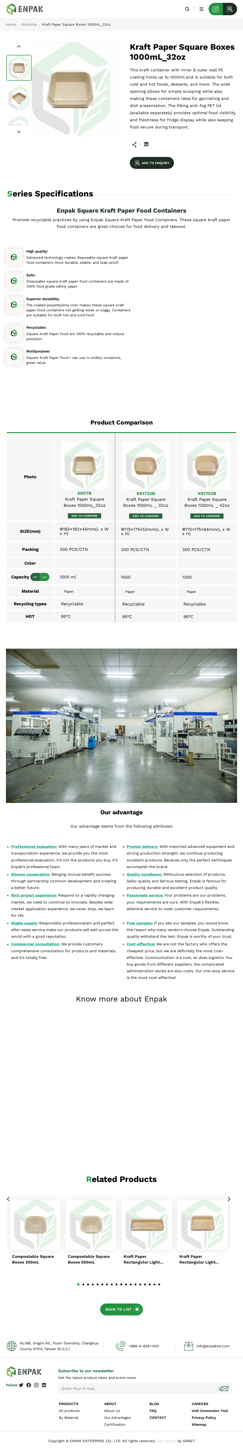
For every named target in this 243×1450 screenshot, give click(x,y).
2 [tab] (83, 1284)
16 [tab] (150, 1284)
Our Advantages (117, 1418)
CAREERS (200, 1404)
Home (11, 24)
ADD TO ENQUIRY (156, 163)
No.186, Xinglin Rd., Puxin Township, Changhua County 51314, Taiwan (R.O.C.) (59, 1346)
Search (187, 9)
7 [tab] (107, 1284)
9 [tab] (116, 1284)
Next (229, 1199)
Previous (8, 1199)
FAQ (153, 1411)
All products (69, 1411)
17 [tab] (154, 1284)
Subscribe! (224, 1388)
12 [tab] (131, 1284)
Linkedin (146, 144)
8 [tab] (112, 1284)
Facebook (29, 1385)
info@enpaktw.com (212, 1346)
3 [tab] (88, 1284)
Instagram (36, 1385)
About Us (112, 1411)
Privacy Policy (204, 1418)
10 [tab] (121, 1284)
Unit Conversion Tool (210, 1411)
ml (35, 577)
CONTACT (158, 1418)
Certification (114, 1424)
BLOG (154, 1404)
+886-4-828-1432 (144, 1346)
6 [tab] (102, 1284)
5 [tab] (97, 1284)
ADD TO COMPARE (84, 516)
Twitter (21, 1385)
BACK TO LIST (118, 1309)
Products (29, 24)
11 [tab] (126, 1284)
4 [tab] (93, 1284)
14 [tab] (140, 1284)
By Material (68, 1418)
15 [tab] (145, 1284)
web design (166, 1441)
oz (45, 577)
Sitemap (199, 1424)
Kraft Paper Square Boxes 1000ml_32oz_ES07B (28, 9)
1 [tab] (78, 1284)
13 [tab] (135, 1284)
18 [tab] (159, 1284)
